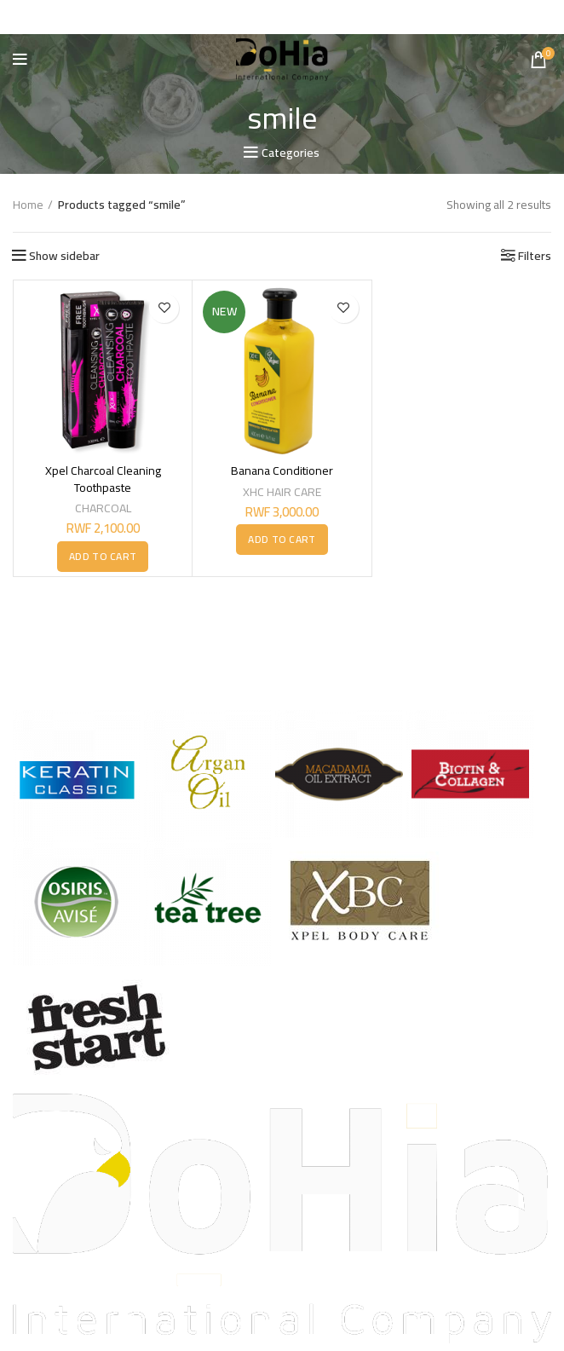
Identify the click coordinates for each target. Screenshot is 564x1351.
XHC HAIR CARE (282, 491)
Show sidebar (64, 255)
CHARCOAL (103, 508)
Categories (290, 153)
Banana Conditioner (282, 470)
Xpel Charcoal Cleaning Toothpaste (103, 479)
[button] (102, 556)
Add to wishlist (164, 307)
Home (28, 204)
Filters (534, 255)
